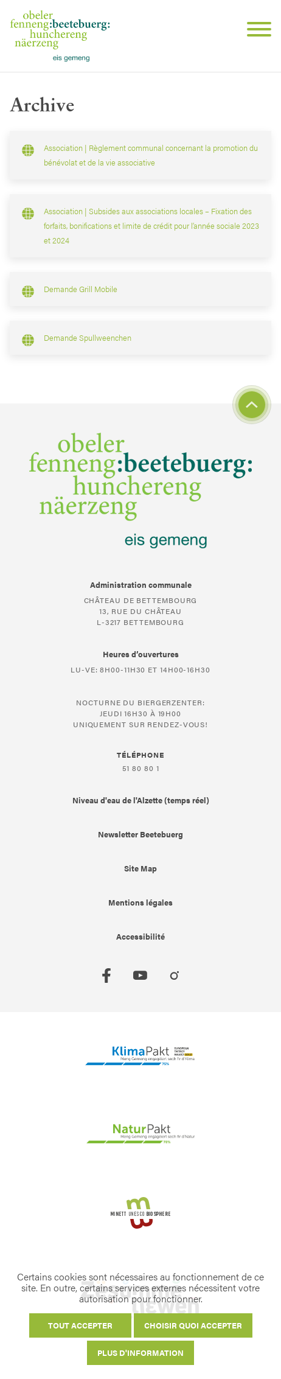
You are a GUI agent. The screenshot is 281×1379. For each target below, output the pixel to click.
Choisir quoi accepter (193, 1325)
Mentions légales (140, 902)
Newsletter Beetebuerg (140, 834)
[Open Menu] (254, 31)
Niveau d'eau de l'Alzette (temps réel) (140, 800)
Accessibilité (140, 936)
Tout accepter (80, 1325)
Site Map (140, 868)
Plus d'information (140, 1352)
